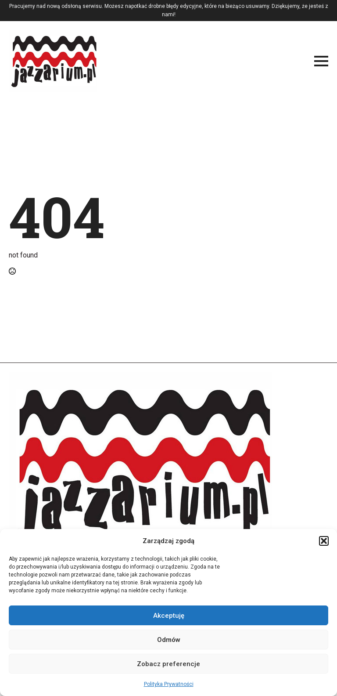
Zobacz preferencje (168, 664)
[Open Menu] (321, 61)
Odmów (168, 640)
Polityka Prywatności (169, 684)
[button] (323, 540)
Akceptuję (168, 616)
